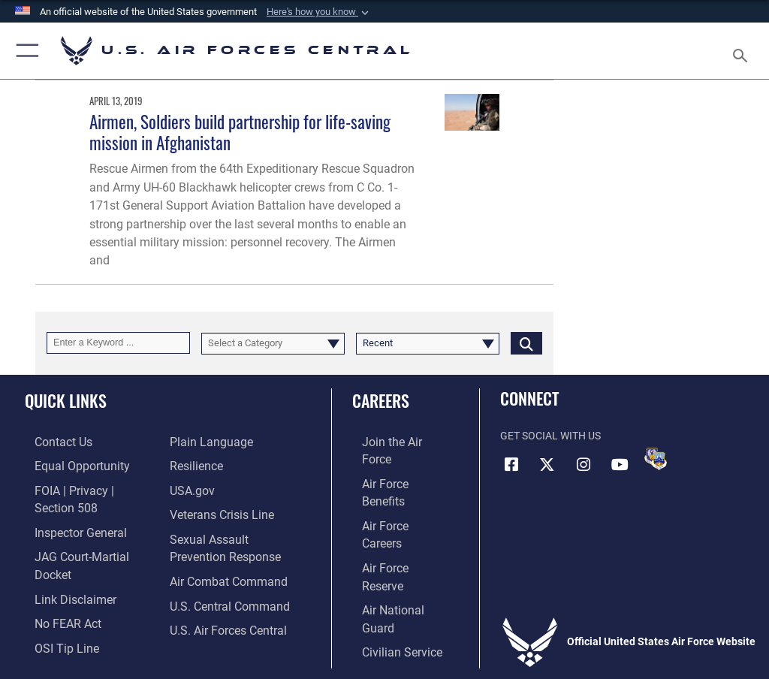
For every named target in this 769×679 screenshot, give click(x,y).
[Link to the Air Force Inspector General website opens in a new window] (66, 510)
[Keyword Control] (118, 343)
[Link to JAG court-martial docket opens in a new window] (84, 533)
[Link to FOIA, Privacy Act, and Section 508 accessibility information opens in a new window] (88, 487)
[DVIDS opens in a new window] (655, 459)
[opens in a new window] (206, 441)
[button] (319, 12)
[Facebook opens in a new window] (511, 464)
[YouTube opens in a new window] (619, 464)
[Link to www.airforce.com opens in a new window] (392, 441)
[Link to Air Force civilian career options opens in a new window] (386, 556)
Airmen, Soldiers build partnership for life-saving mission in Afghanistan (240, 131)
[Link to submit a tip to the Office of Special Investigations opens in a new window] (52, 602)
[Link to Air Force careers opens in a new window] (392, 487)
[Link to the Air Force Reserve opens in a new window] (392, 510)
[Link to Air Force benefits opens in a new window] (393, 463)
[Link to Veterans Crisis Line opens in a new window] (215, 510)
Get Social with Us (550, 436)
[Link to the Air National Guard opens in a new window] (395, 533)
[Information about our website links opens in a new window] (60, 556)
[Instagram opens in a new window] (583, 464)
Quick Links (66, 400)
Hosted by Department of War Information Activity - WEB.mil (384, 646)
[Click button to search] (526, 343)
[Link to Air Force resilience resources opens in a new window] (193, 463)
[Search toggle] (743, 51)
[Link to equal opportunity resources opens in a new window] (67, 463)
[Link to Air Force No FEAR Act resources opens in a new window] (54, 579)
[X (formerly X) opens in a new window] (547, 464)
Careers (380, 400)
